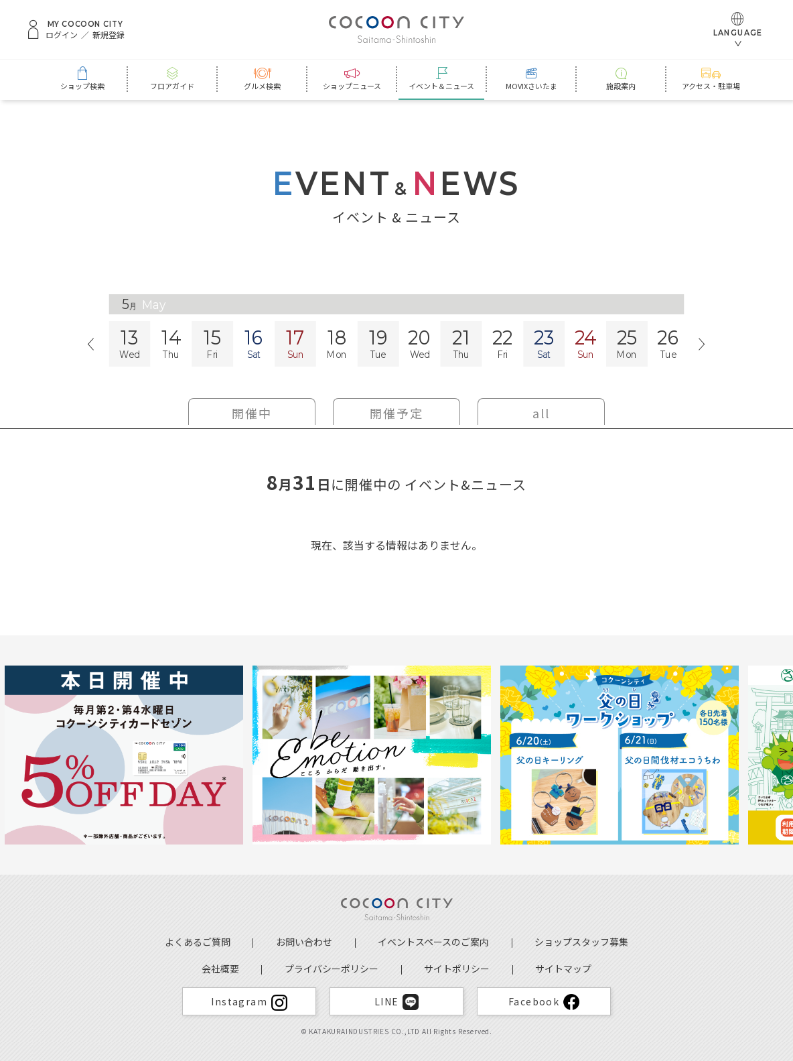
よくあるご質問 (197, 941)
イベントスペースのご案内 (433, 941)
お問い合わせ (304, 941)
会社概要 (220, 968)
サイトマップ (563, 968)
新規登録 (108, 34)
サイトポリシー (457, 968)
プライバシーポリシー (331, 968)
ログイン (62, 34)
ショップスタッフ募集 (581, 941)
